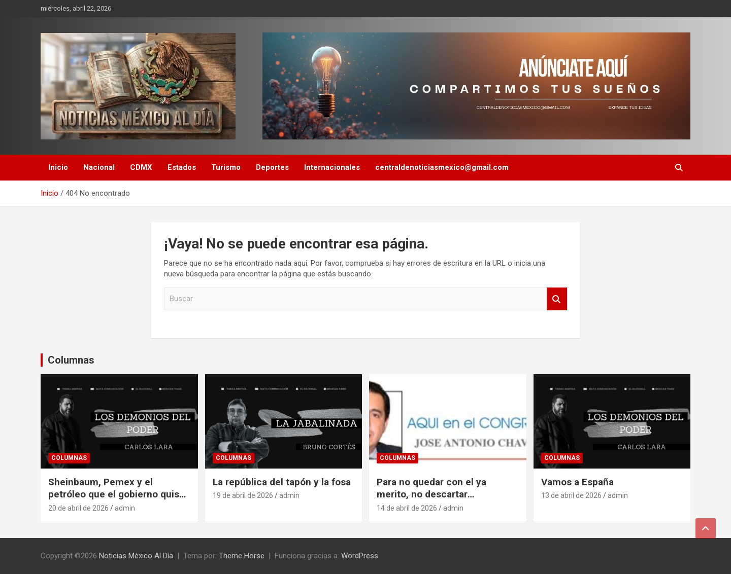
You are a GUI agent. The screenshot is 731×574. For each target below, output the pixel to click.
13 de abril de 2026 (571, 495)
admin (125, 508)
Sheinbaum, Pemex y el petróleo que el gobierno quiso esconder (116, 494)
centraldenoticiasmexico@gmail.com (442, 167)
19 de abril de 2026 (243, 495)
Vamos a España (577, 482)
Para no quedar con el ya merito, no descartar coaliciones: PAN (431, 494)
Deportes (272, 167)
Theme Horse (241, 555)
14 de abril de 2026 (407, 508)
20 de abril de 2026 (78, 508)
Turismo (226, 167)
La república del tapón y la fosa (282, 482)
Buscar (557, 299)
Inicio (58, 167)
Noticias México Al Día (136, 555)
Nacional (99, 167)
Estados (182, 167)
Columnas (71, 360)
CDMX (141, 167)
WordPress (359, 555)
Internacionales (332, 167)
